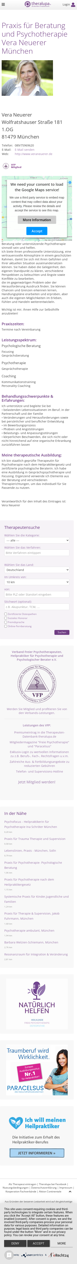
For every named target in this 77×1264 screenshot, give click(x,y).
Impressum (65, 1187)
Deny (15, 1243)
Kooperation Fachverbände (21, 1191)
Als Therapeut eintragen (22, 1184)
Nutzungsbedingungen (16, 1187)
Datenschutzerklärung (44, 1187)
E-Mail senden (24, 150)
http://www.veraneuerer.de (33, 154)
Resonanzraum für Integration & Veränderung (36, 954)
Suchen (62, 632)
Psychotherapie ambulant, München (29, 930)
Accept (37, 231)
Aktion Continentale (50, 1191)
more (61, 1243)
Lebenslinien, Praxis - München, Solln (30, 850)
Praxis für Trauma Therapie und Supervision (35, 839)
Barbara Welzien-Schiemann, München (31, 942)
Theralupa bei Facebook (52, 1184)
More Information (37, 220)
